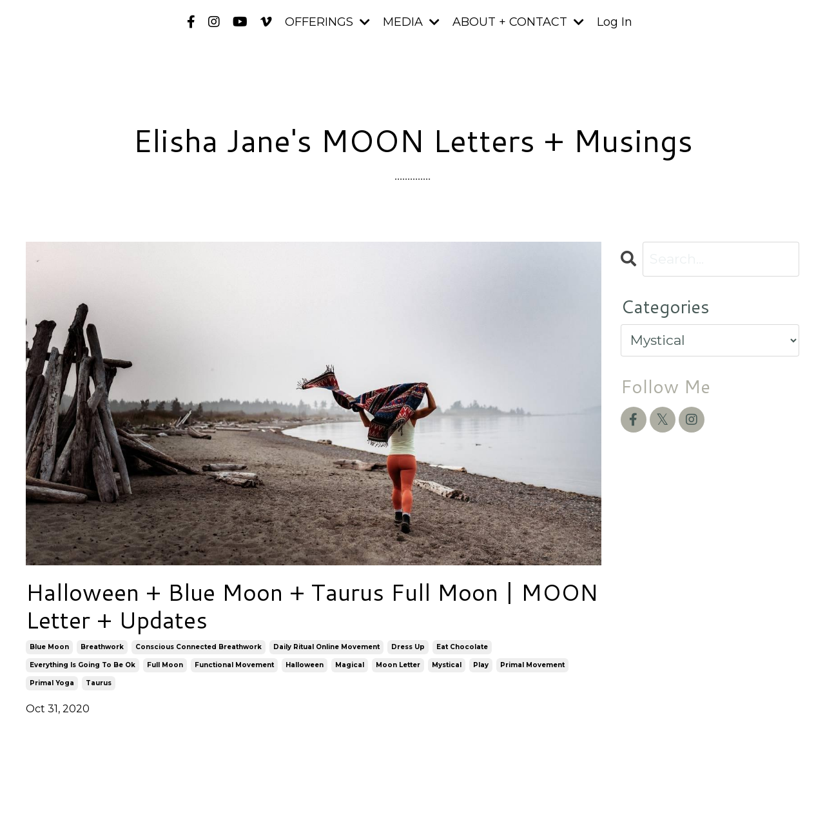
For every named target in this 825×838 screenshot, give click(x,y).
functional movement (234, 665)
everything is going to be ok (82, 665)
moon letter (398, 665)
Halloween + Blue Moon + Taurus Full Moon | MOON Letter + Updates (312, 606)
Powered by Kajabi (757, 805)
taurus (99, 683)
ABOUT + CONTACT (518, 22)
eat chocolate (462, 647)
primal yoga (52, 683)
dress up (408, 647)
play (481, 665)
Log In (614, 22)
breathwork (102, 647)
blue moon (49, 647)
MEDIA (411, 22)
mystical (446, 665)
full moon (165, 665)
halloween (305, 665)
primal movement (532, 665)
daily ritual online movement (326, 647)
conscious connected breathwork (198, 647)
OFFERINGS (327, 22)
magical (349, 665)
